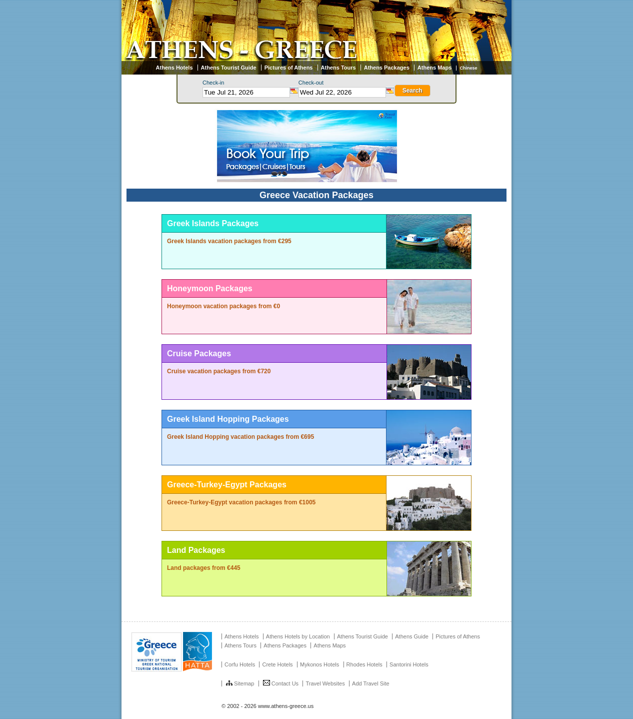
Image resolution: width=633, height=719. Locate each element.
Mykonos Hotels (319, 664)
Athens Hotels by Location (298, 636)
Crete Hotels (277, 664)
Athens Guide (411, 636)
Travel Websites (325, 683)
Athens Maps (435, 68)
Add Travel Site (371, 683)
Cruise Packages (199, 353)
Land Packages (196, 550)
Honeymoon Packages (209, 288)
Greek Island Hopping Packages (228, 419)
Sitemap (240, 683)
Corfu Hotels (239, 664)
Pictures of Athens (288, 68)
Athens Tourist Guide (228, 68)
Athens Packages (387, 68)
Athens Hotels (174, 68)
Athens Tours (338, 68)
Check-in (213, 83)
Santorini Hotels (409, 664)
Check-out (311, 83)
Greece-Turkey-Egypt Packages (226, 484)
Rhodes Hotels (364, 664)
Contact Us (280, 683)
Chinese (468, 68)
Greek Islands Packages (212, 223)
